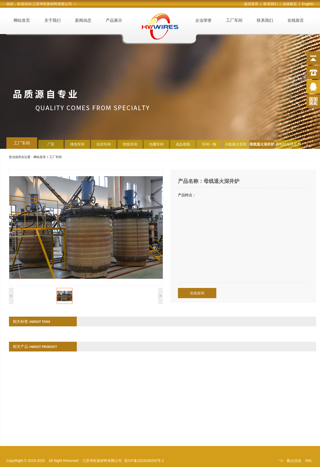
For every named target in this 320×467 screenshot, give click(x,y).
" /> (280, 461)
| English (306, 4)
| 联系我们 (270, 4)
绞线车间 (130, 144)
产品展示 (114, 20)
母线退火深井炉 (261, 144)
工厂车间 (234, 20)
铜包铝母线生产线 (288, 145)
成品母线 (183, 144)
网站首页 (22, 20)
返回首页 (252, 4)
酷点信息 (294, 461)
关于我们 (52, 20)
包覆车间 (156, 144)
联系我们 (265, 20)
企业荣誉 (203, 20)
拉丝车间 (104, 144)
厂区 (51, 144)
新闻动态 (83, 20)
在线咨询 (197, 293)
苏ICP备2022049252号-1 (144, 461)
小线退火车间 (235, 144)
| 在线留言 (289, 4)
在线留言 (295, 20)
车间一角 (209, 144)
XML (308, 461)
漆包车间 (77, 144)
